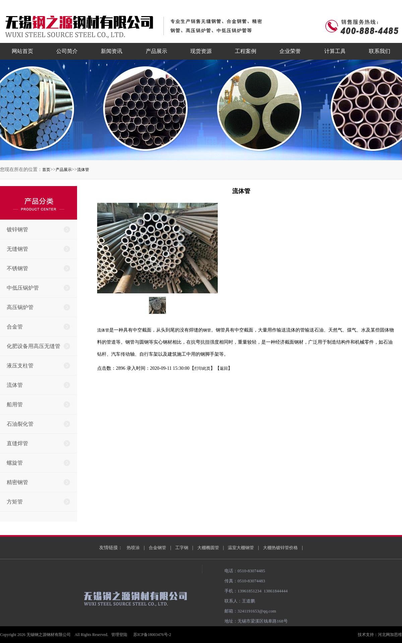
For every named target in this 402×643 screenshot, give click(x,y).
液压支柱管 (20, 365)
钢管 (207, 330)
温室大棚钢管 (241, 547)
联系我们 (379, 51)
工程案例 (245, 51)
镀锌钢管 (17, 229)
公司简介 (67, 51)
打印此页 (202, 368)
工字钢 (181, 547)
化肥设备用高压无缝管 (33, 346)
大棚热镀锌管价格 (280, 547)
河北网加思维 (390, 634)
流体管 (83, 169)
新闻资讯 (111, 51)
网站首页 (22, 51)
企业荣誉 (290, 51)
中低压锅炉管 (23, 288)
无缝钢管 (17, 249)
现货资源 (201, 51)
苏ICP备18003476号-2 (152, 634)
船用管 (15, 404)
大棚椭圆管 (208, 547)
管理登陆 (119, 634)
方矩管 (15, 502)
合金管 (15, 327)
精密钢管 (17, 482)
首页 (46, 169)
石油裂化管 (20, 424)
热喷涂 (133, 547)
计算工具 (335, 51)
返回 (224, 368)
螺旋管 (15, 463)
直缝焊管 (17, 443)
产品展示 (156, 51)
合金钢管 (157, 547)
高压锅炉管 (20, 307)
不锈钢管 (17, 268)
